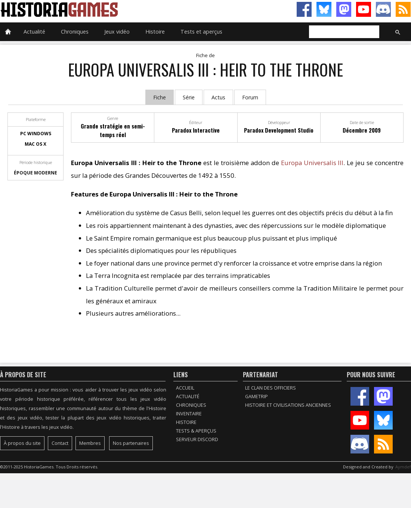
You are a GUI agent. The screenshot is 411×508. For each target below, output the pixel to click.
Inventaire (189, 414)
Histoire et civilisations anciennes (288, 405)
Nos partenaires (131, 443)
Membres (90, 443)
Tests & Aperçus (196, 431)
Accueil (185, 388)
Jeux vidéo (117, 31)
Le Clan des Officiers (270, 388)
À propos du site (22, 443)
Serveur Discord (197, 439)
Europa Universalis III (312, 162)
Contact (60, 443)
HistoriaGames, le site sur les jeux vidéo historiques (103, 9)
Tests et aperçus (201, 31)
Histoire (155, 31)
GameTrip (256, 396)
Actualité (34, 31)
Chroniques (75, 31)
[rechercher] (343, 32)
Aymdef (403, 467)
